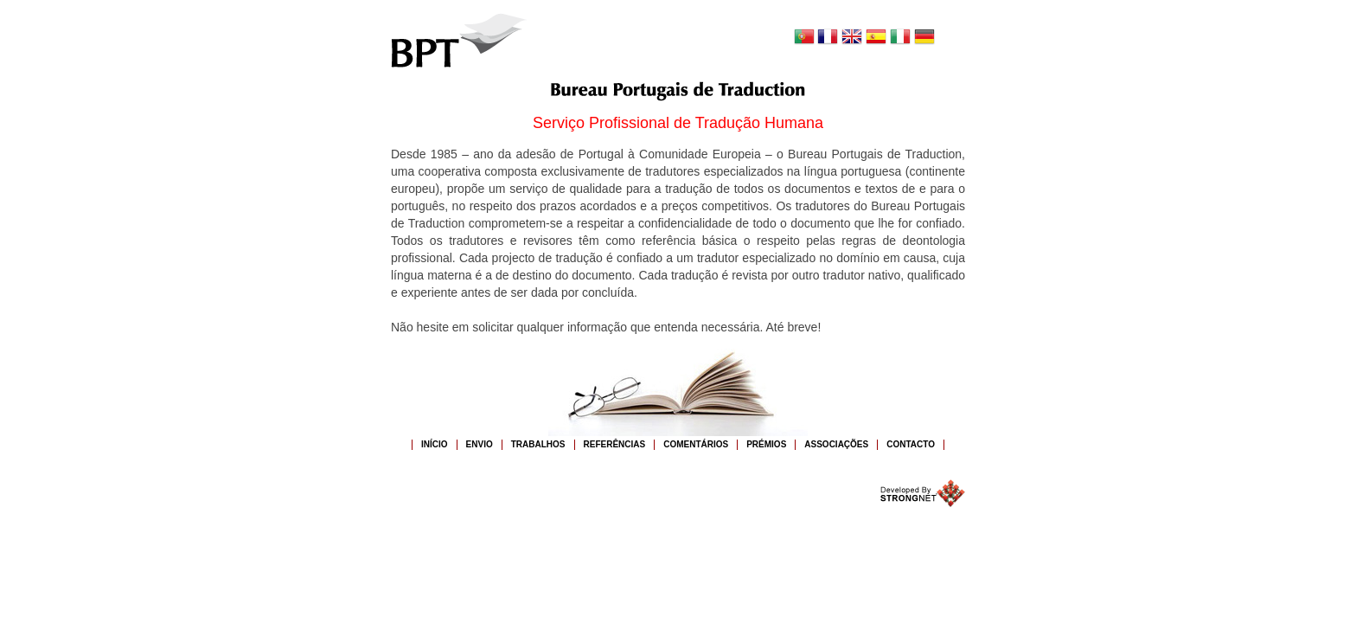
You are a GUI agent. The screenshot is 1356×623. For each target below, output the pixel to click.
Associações (836, 444)
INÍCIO (434, 444)
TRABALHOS (538, 444)
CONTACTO (910, 444)
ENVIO (479, 444)
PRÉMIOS (766, 444)
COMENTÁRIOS (695, 444)
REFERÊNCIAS (615, 444)
